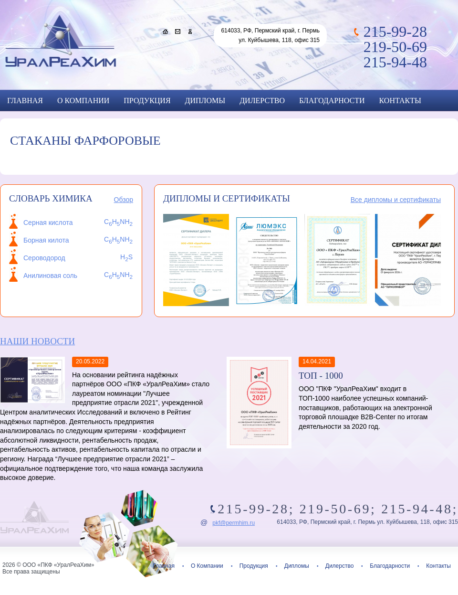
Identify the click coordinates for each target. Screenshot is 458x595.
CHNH (118, 274)
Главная (25, 100)
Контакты (400, 100)
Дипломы (205, 100)
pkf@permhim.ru (233, 523)
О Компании (83, 100)
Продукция (147, 100)
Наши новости (37, 341)
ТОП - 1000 (321, 376)
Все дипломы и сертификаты (396, 199)
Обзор (123, 199)
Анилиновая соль (50, 275)
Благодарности (331, 100)
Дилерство (262, 100)
